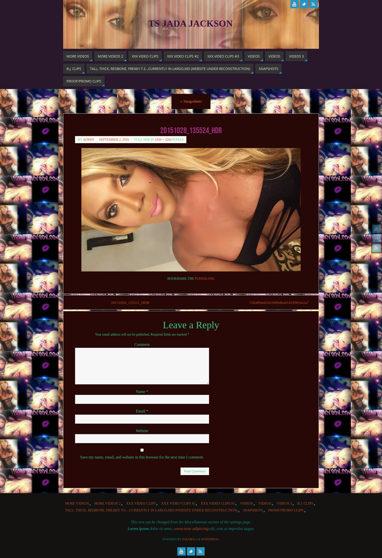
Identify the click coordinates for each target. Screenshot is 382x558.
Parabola (190, 539)
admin (88, 139)
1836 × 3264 (163, 139)
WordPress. (210, 539)
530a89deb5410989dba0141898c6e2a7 (276, 302)
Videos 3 (284, 503)
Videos (246, 503)
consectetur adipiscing (191, 529)
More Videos (77, 503)
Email (142, 411)
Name (142, 392)
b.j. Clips (305, 503)
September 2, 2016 (114, 139)
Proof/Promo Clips (285, 510)
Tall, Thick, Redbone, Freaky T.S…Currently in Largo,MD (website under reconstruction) (151, 510)
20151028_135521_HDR (131, 302)
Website (142, 431)
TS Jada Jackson (190, 23)
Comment (142, 345)
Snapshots (191, 101)
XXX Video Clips (141, 503)
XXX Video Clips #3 (218, 503)
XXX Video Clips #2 (178, 503)
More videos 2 (107, 503)
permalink (204, 278)
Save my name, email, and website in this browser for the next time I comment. (142, 457)
